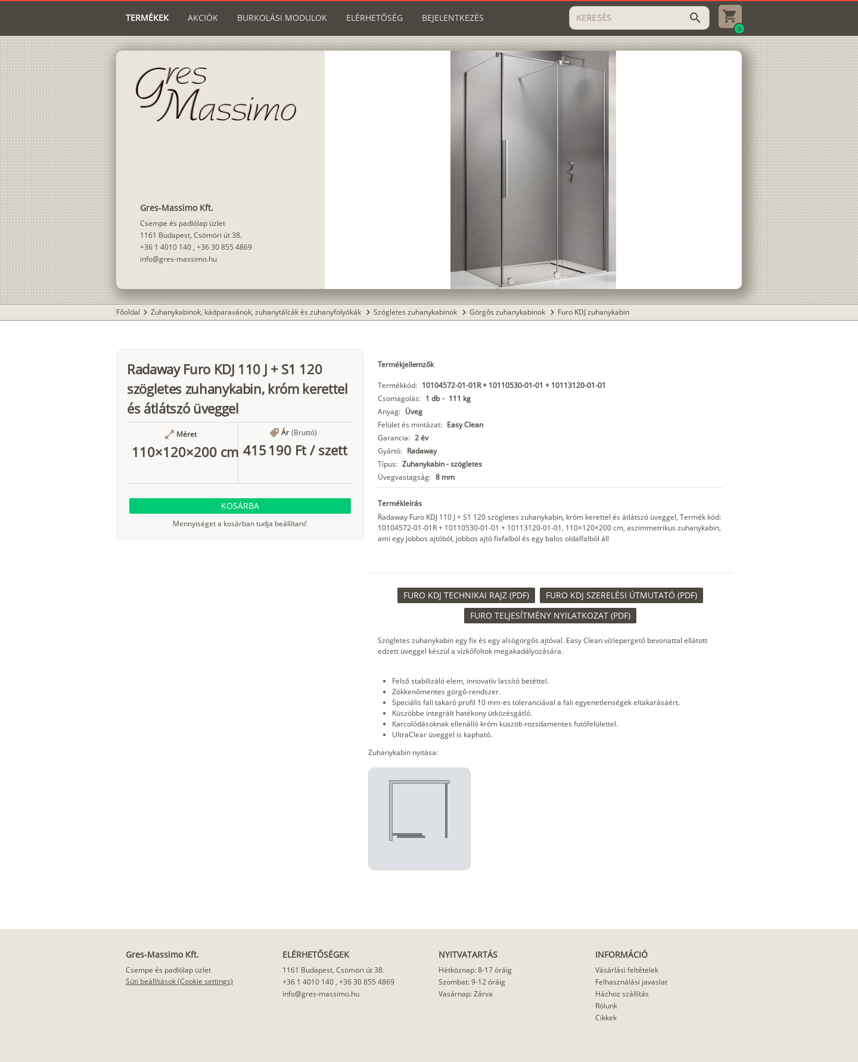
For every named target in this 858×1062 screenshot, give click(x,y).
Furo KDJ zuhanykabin (593, 312)
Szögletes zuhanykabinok (416, 312)
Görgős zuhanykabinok (508, 312)
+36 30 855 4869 (224, 247)
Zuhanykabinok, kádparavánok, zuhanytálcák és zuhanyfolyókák (257, 312)
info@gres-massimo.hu (178, 259)
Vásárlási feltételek (626, 970)
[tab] (147, 18)
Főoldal (128, 312)
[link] (466, 595)
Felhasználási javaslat (631, 982)
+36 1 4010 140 (165, 247)
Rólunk (606, 1006)
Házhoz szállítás (622, 994)
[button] (240, 506)
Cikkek (606, 1018)
